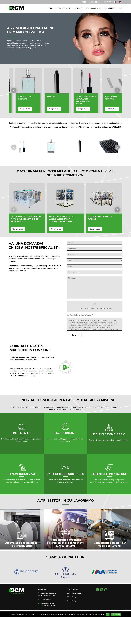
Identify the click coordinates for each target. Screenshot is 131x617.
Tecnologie (109, 8)
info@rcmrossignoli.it (47, 603)
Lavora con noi (95, 2)
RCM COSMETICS (93, 8)
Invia (74, 335)
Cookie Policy (71, 601)
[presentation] (13, 90)
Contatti (107, 2)
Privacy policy (116, 614)
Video (84, 2)
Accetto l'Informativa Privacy (81, 315)
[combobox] (69, 272)
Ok (107, 614)
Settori (78, 8)
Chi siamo (48, 8)
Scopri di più (19, 109)
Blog (120, 8)
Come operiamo (64, 8)
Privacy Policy (71, 597)
